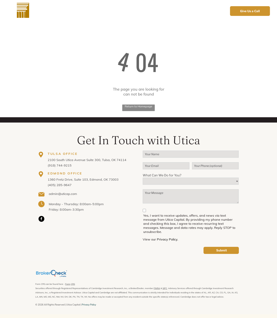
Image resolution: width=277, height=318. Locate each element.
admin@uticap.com (63, 194)
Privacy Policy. (167, 239)
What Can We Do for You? (162, 175)
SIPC (165, 288)
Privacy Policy (89, 304)
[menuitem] (99, 11)
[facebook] (41, 219)
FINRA (157, 288)
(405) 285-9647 (60, 185)
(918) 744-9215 (60, 165)
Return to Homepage (138, 106)
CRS (73, 284)
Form (67, 284)
